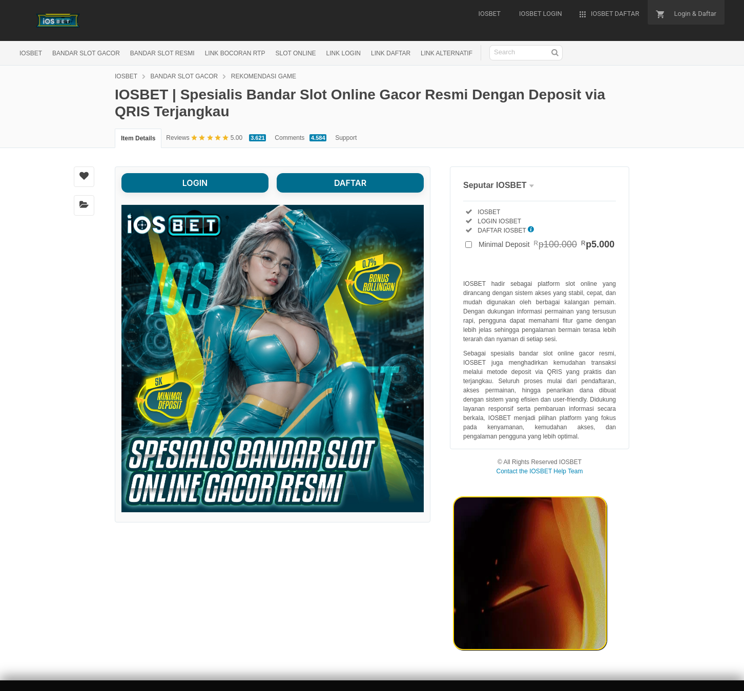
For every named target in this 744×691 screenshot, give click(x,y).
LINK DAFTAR (390, 53)
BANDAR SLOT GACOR (86, 53)
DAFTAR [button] (350, 183)
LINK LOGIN (343, 53)
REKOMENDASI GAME (263, 76)
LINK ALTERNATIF (446, 53)
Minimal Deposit (546, 244)
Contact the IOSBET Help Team (540, 471)
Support (346, 137)
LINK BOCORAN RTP (235, 53)
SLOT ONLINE (295, 53)
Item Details (138, 138)
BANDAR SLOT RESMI (162, 53)
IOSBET (30, 53)
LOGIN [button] (195, 183)
